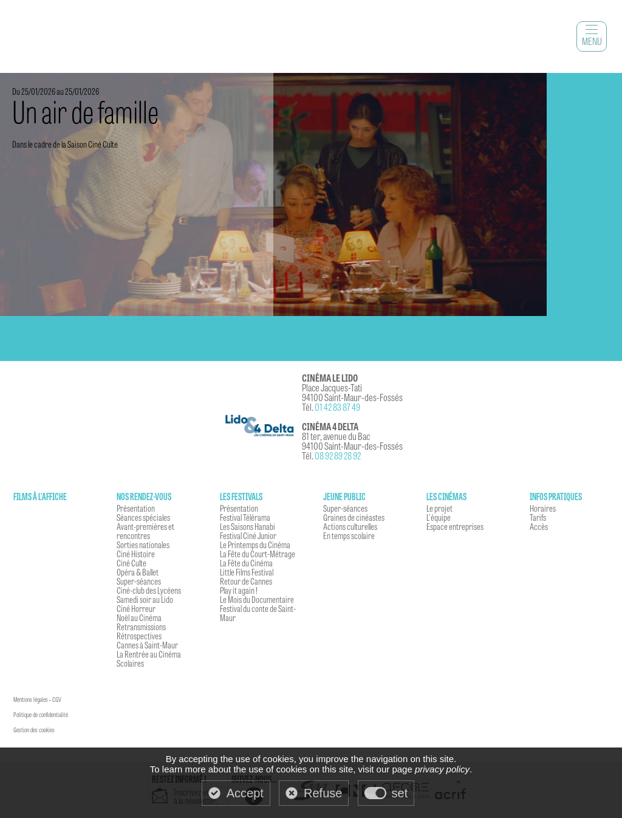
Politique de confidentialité (40, 714)
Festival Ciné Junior (248, 535)
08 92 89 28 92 (338, 455)
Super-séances (139, 581)
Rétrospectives (139, 636)
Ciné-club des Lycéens (149, 590)
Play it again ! (239, 590)
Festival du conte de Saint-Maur (258, 613)
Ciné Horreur (136, 608)
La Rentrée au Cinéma (149, 654)
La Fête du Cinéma (246, 563)
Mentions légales (30, 699)
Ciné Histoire (136, 554)
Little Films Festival (246, 572)
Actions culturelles (350, 526)
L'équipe (438, 517)
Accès (539, 526)
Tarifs (538, 517)
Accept (245, 793)
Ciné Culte (131, 563)
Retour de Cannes (246, 581)
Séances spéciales (143, 517)
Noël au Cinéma (139, 617)
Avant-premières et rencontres (145, 530)
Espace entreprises (455, 526)
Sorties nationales (143, 544)
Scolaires (130, 663)
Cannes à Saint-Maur (147, 645)
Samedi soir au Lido (145, 599)
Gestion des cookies (34, 730)
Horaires (543, 508)
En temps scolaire (349, 535)
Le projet (439, 508)
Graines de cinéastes (353, 517)
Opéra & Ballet (138, 572)
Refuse (323, 793)
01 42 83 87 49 (337, 407)
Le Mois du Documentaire (257, 599)
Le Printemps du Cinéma (255, 544)
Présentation (136, 508)
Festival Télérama (245, 517)
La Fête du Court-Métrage (257, 554)
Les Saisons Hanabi (247, 526)
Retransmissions (141, 626)
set (400, 793)
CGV (56, 699)
